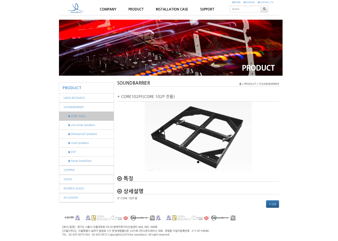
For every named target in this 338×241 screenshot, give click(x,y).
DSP (70, 152)
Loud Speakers (76, 143)
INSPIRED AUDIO (74, 188)
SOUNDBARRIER (74, 107)
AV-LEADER (71, 197)
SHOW (68, 179)
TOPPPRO (69, 170)
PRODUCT (71, 88)
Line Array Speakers (79, 125)
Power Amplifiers (78, 161)
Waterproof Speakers (80, 134)
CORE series (74, 116)
